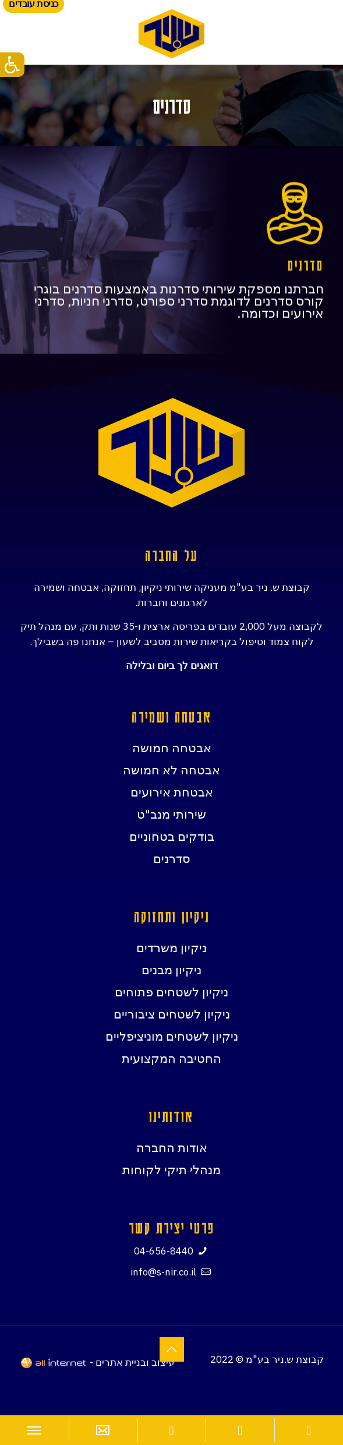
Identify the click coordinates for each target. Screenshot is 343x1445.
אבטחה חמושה (171, 747)
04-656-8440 (163, 1251)
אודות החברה (171, 1147)
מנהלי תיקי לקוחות (171, 1169)
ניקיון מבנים (171, 969)
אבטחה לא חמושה (171, 770)
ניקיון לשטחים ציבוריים (172, 1014)
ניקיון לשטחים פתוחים (171, 992)
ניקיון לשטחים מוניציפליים (171, 1036)
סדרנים (171, 858)
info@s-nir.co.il (163, 1272)
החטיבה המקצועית (171, 1058)
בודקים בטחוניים (171, 836)
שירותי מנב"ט (171, 814)
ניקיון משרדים (171, 947)
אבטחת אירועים (171, 792)
